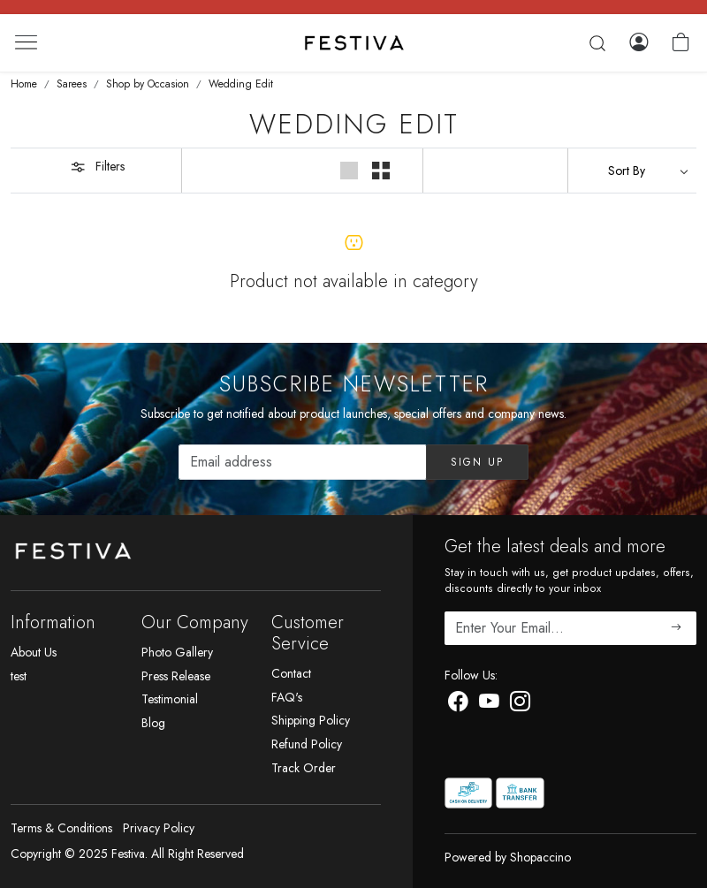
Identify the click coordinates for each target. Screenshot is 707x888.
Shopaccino (540, 857)
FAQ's (286, 697)
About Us (34, 652)
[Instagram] (520, 705)
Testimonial (169, 699)
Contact (291, 673)
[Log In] (639, 42)
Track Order (303, 768)
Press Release (175, 676)
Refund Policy (306, 744)
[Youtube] (489, 705)
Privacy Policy (158, 828)
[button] (350, 170)
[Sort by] (632, 170)
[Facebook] (458, 705)
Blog (153, 723)
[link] (597, 43)
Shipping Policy (310, 720)
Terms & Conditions (61, 828)
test (19, 676)
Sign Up (477, 462)
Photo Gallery (177, 652)
